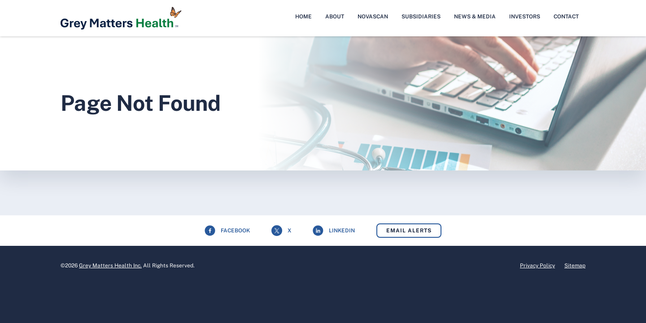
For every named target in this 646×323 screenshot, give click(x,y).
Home (303, 16)
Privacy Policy (537, 265)
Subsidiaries (421, 16)
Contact (566, 16)
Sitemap (574, 265)
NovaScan (373, 16)
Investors (524, 16)
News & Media (475, 16)
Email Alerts (409, 230)
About (334, 16)
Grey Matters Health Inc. (110, 265)
